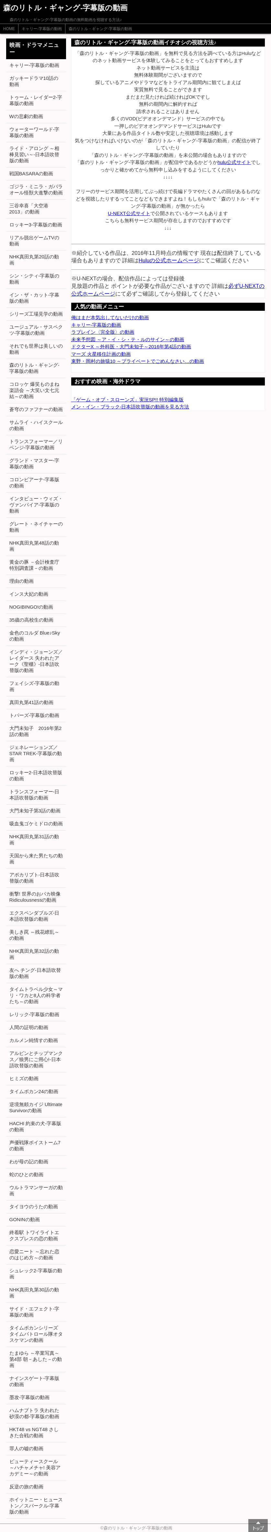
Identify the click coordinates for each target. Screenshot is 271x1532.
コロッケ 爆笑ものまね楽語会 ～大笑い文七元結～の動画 (34, 390)
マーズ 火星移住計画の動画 (101, 354)
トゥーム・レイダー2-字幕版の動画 (35, 100)
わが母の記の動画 (28, 1161)
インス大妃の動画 (28, 594)
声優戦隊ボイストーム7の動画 (35, 1145)
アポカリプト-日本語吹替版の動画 (34, 878)
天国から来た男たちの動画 (36, 858)
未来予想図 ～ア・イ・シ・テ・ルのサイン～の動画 (127, 339)
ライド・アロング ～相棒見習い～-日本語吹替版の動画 (34, 154)
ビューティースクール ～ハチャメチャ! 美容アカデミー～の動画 (35, 1467)
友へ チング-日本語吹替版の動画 (35, 973)
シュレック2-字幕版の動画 (35, 1273)
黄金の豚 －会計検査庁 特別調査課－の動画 (34, 565)
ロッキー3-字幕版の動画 (35, 224)
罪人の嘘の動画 (26, 1448)
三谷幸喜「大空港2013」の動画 (28, 208)
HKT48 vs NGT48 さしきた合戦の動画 (34, 1432)
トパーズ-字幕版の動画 (34, 715)
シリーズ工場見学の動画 (36, 314)
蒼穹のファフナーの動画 (36, 409)
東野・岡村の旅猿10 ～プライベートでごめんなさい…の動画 (137, 361)
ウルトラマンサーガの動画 (36, 1190)
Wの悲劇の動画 (26, 116)
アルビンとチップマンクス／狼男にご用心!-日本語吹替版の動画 (36, 1059)
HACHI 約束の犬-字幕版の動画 (35, 1126)
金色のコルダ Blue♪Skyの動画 (34, 636)
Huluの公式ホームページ (169, 260)
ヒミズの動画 (24, 1078)
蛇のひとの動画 (26, 1174)
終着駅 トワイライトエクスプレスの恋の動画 (34, 1235)
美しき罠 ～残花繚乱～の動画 (34, 935)
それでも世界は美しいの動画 (36, 349)
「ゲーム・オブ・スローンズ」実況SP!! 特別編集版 (127, 399)
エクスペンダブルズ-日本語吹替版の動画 (34, 916)
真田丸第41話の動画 (31, 702)
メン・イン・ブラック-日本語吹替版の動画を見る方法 (130, 406)
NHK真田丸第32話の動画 (34, 954)
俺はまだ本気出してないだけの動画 (110, 317)
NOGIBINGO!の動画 (31, 607)
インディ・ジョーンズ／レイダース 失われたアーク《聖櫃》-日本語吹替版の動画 (36, 661)
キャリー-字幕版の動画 (42, 29)
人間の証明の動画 (28, 1027)
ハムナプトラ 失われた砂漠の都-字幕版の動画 (34, 1413)
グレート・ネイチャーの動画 (36, 527)
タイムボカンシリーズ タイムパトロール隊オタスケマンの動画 (36, 1334)
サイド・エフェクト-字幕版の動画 (34, 1312)
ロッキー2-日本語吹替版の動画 (35, 775)
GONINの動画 (24, 1219)
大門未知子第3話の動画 (35, 810)
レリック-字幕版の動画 (34, 1014)
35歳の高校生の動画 (31, 620)
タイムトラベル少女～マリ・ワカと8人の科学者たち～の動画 (36, 995)
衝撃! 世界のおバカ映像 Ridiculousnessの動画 (35, 897)
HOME (9, 29)
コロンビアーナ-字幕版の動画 (34, 482)
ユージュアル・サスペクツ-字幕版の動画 (36, 330)
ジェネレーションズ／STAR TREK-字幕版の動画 (35, 753)
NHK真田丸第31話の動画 (34, 839)
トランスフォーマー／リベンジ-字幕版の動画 (36, 444)
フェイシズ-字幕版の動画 (34, 686)
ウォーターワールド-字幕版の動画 (34, 132)
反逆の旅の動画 (26, 1486)
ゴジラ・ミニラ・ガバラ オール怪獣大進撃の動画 (36, 189)
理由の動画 (21, 581)
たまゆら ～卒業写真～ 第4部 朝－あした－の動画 (35, 1359)
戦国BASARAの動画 (31, 173)
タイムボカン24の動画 (34, 1091)
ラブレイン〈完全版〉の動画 (102, 332)
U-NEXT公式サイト (129, 213)
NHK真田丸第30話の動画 (34, 1292)
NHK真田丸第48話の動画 (34, 546)
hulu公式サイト (234, 162)
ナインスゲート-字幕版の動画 (34, 1381)
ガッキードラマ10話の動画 (34, 81)
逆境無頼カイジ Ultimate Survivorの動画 (35, 1107)
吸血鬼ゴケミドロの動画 (36, 823)
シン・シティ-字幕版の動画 (34, 279)
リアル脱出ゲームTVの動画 (34, 240)
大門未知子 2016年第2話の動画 (35, 731)
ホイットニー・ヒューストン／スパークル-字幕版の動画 (36, 1506)
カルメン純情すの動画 (33, 1040)
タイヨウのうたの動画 (33, 1206)
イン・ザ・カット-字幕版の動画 (34, 298)
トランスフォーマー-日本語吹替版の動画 (34, 794)
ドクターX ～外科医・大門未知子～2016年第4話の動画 (131, 346)
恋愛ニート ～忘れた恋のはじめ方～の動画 (34, 1254)
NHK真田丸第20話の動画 (34, 260)
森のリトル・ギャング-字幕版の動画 (100, 29)
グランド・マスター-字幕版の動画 (34, 463)
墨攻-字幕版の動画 (29, 1397)
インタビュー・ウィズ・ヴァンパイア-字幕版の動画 (36, 505)
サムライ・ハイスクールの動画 (36, 425)
